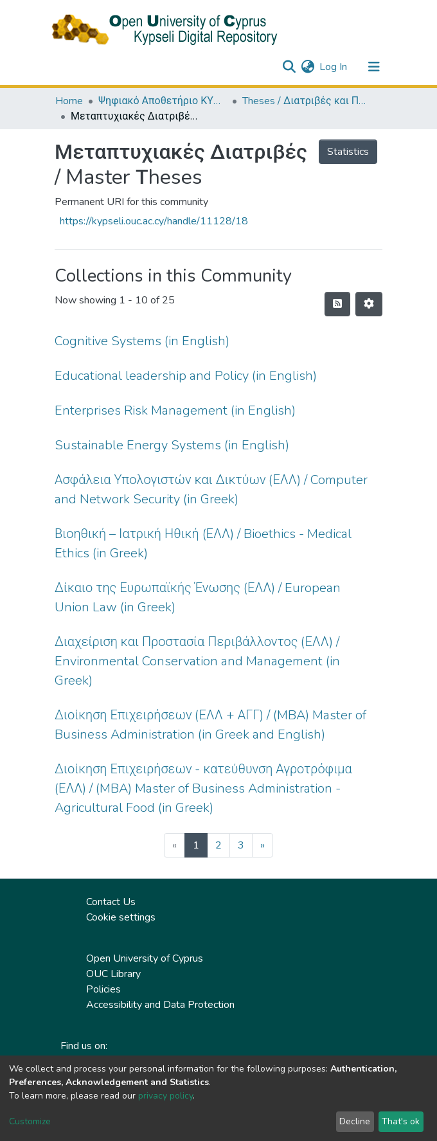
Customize (30, 1121)
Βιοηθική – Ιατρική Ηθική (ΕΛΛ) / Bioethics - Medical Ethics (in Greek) (203, 543)
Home (69, 101)
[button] (307, 67)
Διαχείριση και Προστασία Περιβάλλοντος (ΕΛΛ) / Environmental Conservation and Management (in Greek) (197, 661)
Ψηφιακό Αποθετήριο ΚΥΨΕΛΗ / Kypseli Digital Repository (162, 101)
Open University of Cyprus (144, 958)
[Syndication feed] (337, 304)
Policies (103, 989)
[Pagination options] (368, 304)
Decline (354, 1121)
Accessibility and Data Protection (160, 1005)
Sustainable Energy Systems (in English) (172, 445)
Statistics (348, 152)
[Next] (262, 845)
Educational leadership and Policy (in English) (186, 375)
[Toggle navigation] (374, 67)
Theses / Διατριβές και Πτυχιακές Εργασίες (306, 101)
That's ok (401, 1121)
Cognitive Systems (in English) (142, 341)
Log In (333, 67)
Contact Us (111, 902)
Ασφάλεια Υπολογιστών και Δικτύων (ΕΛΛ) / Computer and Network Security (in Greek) (211, 489)
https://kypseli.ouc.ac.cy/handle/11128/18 (154, 221)
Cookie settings (121, 917)
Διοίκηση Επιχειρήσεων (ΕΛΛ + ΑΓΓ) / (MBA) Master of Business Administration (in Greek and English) (210, 724)
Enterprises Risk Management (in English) (175, 410)
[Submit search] (289, 67)
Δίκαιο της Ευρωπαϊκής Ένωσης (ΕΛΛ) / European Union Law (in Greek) (198, 597)
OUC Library (113, 974)
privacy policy (165, 1096)
